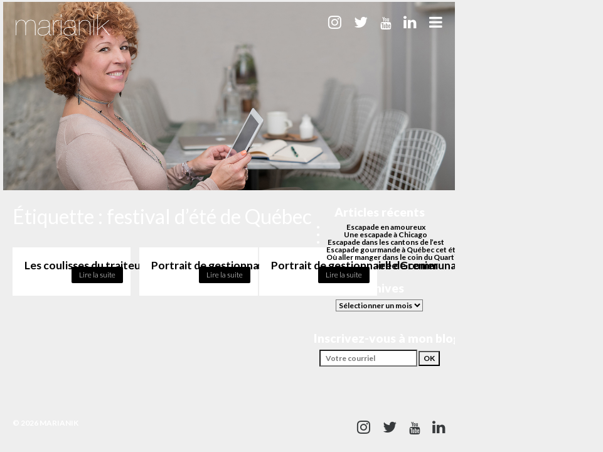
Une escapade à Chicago (385, 234)
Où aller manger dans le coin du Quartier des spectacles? (423, 257)
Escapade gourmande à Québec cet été (393, 249)
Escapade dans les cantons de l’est (386, 242)
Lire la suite (97, 274)
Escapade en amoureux (385, 227)
